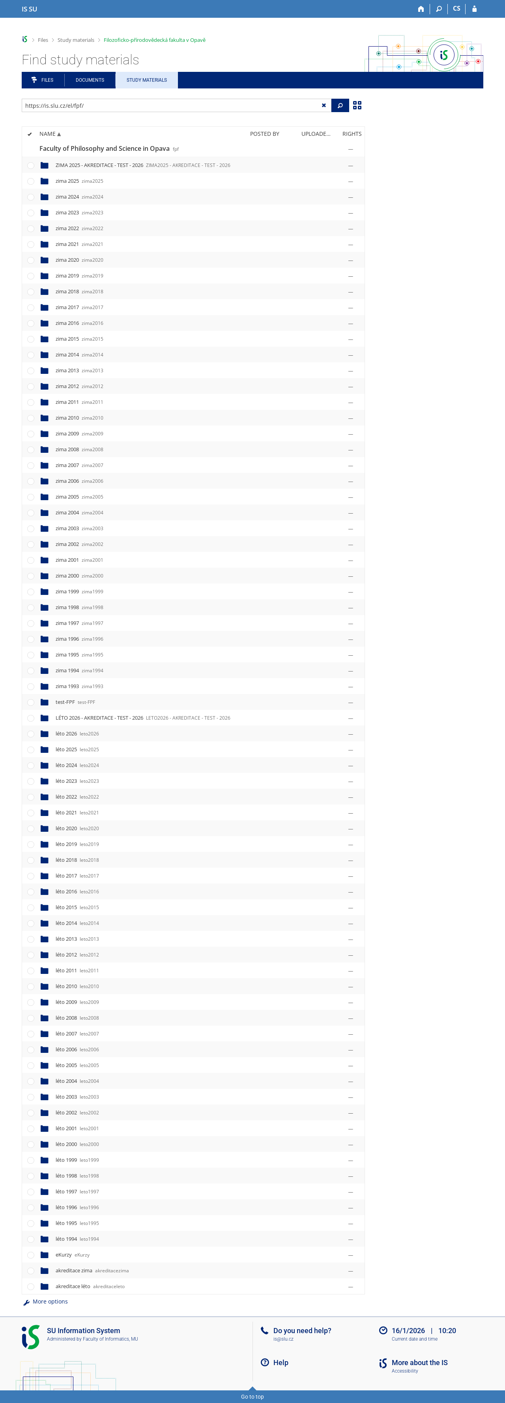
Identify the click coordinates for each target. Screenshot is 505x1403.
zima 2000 (79, 575)
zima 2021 (79, 244)
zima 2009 (79, 433)
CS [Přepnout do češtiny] (456, 8)
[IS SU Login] (474, 9)
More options (45, 1301)
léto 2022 (77, 796)
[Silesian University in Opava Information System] (29, 9)
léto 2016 (77, 891)
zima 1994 (79, 670)
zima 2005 (79, 496)
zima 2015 (79, 338)
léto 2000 (77, 1144)
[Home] (421, 9)
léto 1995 (77, 1223)
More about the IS (420, 1362)
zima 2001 (79, 559)
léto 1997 (77, 1191)
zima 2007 (79, 465)
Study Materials (147, 80)
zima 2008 (79, 449)
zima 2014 (79, 354)
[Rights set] (351, 148)
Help (280, 1362)
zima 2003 (79, 528)
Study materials (76, 39)
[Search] (439, 9)
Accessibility (405, 1371)
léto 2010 (77, 986)
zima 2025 (79, 180)
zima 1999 (79, 591)
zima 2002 (79, 544)
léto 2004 (77, 1080)
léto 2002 (77, 1112)
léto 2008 (77, 1017)
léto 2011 (77, 970)
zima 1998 (79, 607)
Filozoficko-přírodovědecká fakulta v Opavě (155, 39)
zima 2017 (79, 307)
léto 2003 (77, 1096)
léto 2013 (77, 938)
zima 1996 (79, 638)
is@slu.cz (283, 1339)
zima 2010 (79, 417)
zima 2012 (79, 386)
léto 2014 (77, 923)
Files (43, 39)
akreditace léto (90, 1286)
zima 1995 (79, 654)
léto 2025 (77, 749)
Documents (90, 80)
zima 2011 (79, 401)
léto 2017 (77, 875)
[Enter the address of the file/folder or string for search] (176, 105)
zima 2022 (79, 228)
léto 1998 (77, 1175)
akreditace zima (92, 1270)
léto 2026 (77, 733)
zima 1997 (79, 622)
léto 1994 (77, 1238)
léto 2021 (77, 812)
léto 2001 (77, 1128)
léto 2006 (77, 1049)
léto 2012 (77, 954)
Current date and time (415, 1339)
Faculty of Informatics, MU (110, 1339)
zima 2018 (79, 291)
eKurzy (73, 1254)
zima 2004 (79, 512)
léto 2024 (77, 765)
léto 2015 (77, 907)
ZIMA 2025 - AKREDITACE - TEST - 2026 (143, 165)
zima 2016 (79, 322)
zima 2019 (79, 275)
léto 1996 (77, 1207)
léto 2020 (77, 828)
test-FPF (75, 701)
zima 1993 (79, 686)
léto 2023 (77, 780)
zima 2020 (79, 259)
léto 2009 (77, 1001)
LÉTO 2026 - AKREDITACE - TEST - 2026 (143, 717)
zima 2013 (79, 370)
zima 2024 (79, 196)
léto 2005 (77, 1065)
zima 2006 (79, 480)
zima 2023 (79, 212)
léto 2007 (77, 1033)
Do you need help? (302, 1330)
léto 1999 (77, 1159)
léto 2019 (77, 844)
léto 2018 (77, 859)
